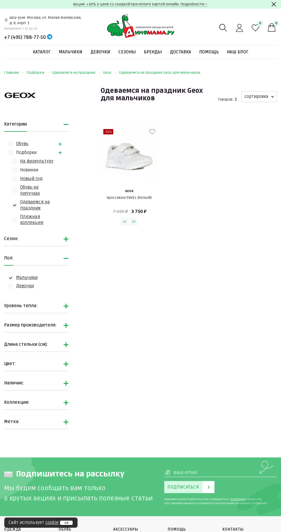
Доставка (180, 52)
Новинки (29, 170)
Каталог (42, 52)
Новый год (31, 178)
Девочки (100, 52)
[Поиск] (223, 28)
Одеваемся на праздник (76, 72)
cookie (52, 522)
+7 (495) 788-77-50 (25, 37)
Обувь (22, 143)
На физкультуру (36, 161)
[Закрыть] (274, 4)
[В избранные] (152, 131)
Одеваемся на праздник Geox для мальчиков (159, 72)
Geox (110, 72)
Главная (14, 72)
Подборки (38, 72)
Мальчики (70, 52)
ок (66, 523)
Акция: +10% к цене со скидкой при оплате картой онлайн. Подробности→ (140, 4)
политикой (238, 499)
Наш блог (238, 52)
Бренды (153, 52)
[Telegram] (49, 37)
